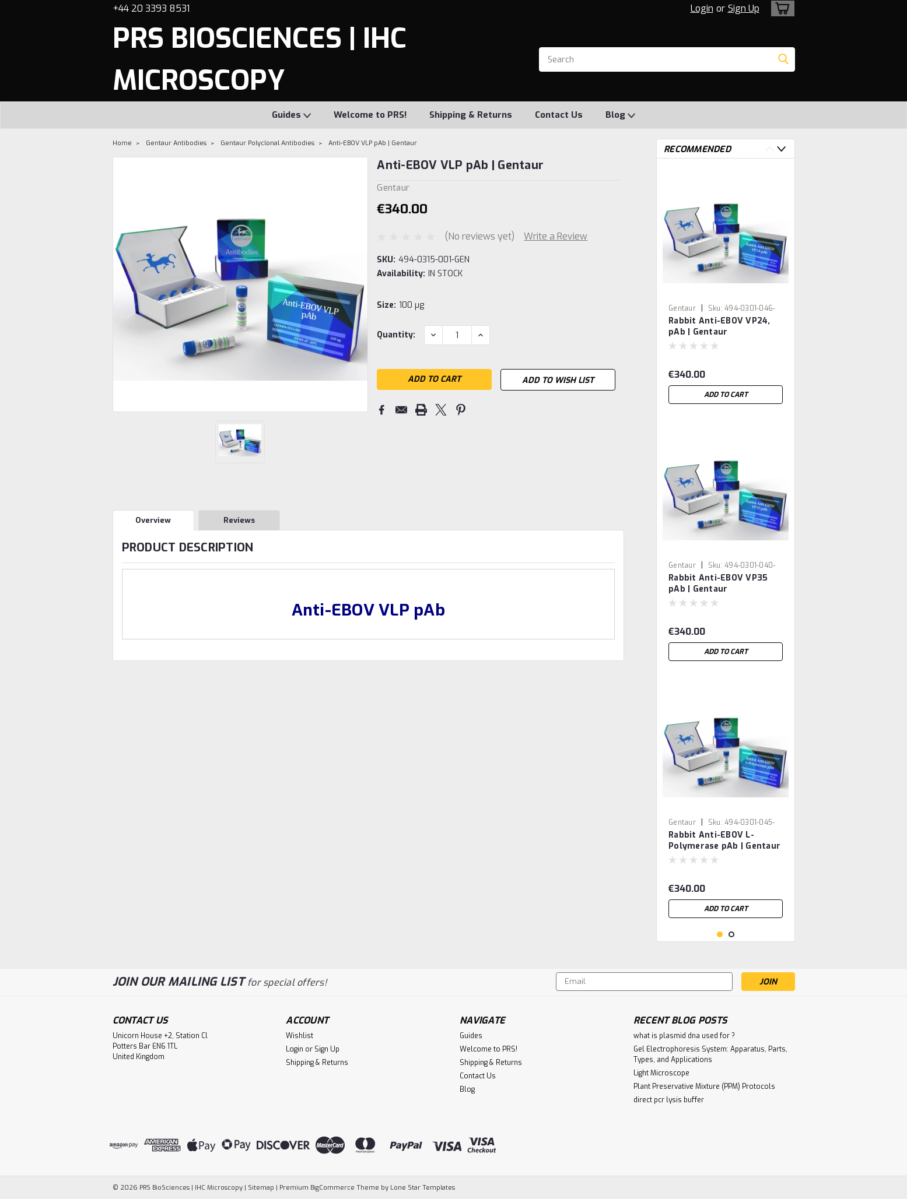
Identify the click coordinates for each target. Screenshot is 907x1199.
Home (122, 143)
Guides (291, 115)
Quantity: (396, 334)
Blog (620, 115)
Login (702, 8)
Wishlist (299, 1035)
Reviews (239, 520)
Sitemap (261, 1187)
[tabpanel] (726, 288)
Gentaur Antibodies (176, 143)
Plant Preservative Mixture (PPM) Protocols (704, 1086)
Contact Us (559, 115)
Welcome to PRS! (370, 115)
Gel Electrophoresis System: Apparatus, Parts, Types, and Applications (710, 1054)
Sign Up (743, 8)
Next (781, 149)
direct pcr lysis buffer (668, 1100)
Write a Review (555, 236)
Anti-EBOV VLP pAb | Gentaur (372, 143)
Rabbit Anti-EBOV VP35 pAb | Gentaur (718, 583)
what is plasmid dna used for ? (684, 1035)
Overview (153, 520)
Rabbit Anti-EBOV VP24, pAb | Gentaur (719, 326)
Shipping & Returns (470, 115)
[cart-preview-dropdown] (780, 8)
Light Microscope (661, 1073)
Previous (769, 149)
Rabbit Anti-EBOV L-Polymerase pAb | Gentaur (724, 840)
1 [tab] (720, 934)
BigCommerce (332, 1187)
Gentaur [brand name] (682, 308)
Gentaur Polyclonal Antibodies (267, 143)
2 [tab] (732, 934)
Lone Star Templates (422, 1187)
